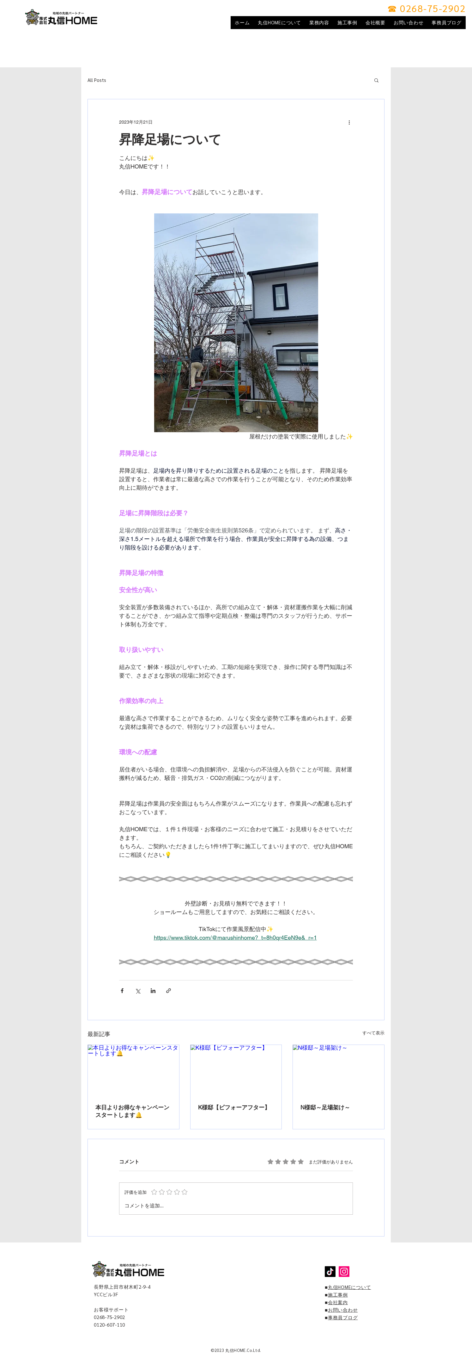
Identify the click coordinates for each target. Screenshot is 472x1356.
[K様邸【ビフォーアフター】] (236, 1070)
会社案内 (338, 1302)
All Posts (97, 80)
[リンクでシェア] (169, 991)
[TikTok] (330, 1271)
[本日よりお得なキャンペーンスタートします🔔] (133, 1070)
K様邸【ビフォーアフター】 (234, 1107)
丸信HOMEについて (349, 1287)
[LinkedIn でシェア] (153, 991)
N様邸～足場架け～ (325, 1107)
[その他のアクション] (349, 122)
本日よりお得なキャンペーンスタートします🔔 (132, 1111)
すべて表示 (373, 1032)
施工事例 (338, 1295)
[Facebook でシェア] (122, 991)
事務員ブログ (343, 1317)
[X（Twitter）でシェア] (138, 991)
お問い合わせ (343, 1310)
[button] (376, 80)
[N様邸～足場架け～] (338, 1070)
